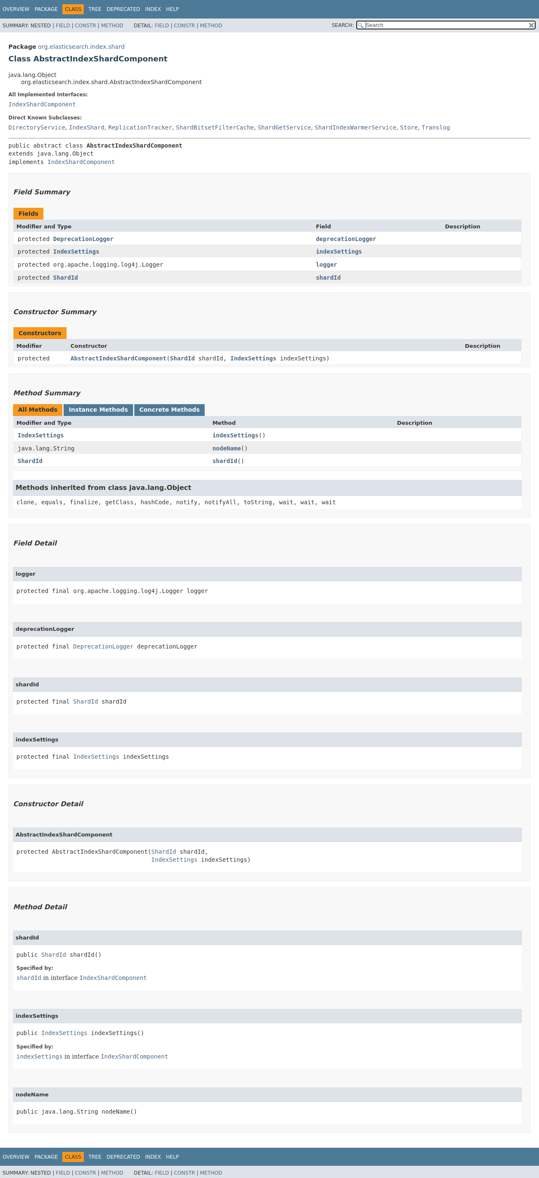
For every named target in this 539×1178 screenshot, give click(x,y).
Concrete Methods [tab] (169, 409)
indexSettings (339, 251)
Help (172, 9)
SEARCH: (343, 25)
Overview (16, 9)
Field (63, 26)
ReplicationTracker (140, 127)
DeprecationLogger (83, 239)
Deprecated (123, 9)
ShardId (65, 277)
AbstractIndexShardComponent (119, 358)
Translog (436, 127)
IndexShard (86, 127)
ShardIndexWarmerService (355, 127)
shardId (328, 277)
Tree (94, 9)
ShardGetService (284, 127)
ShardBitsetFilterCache (215, 127)
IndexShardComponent (42, 104)
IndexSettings (76, 251)
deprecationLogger (346, 239)
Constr (85, 26)
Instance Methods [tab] (98, 409)
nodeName (226, 448)
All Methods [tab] (37, 409)
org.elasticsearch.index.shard (81, 46)
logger (326, 264)
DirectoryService (36, 127)
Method (112, 26)
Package (46, 9)
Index (153, 9)
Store (409, 127)
